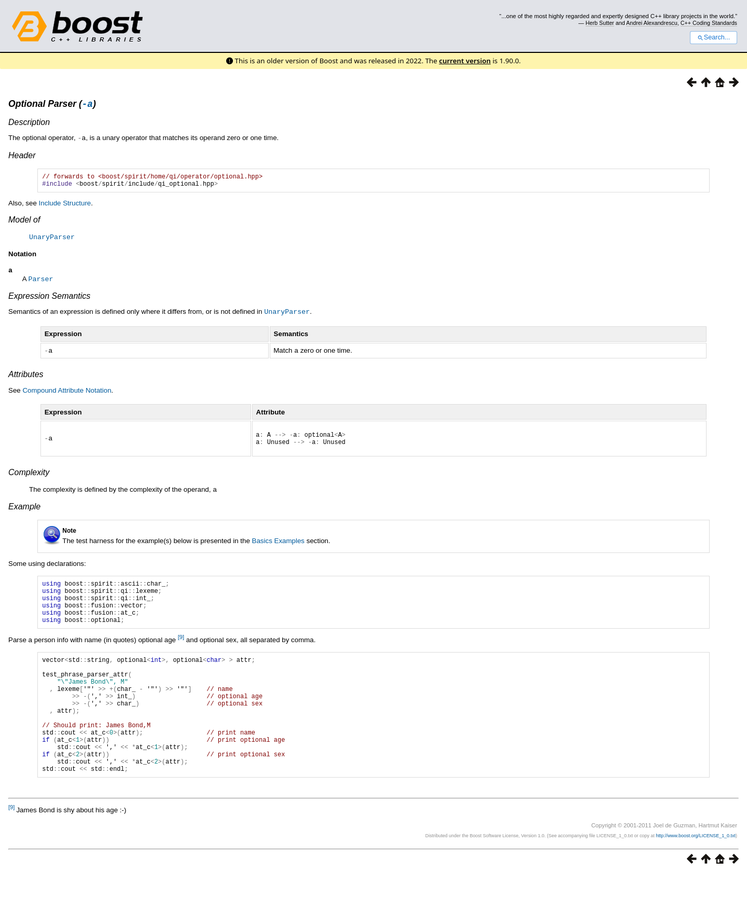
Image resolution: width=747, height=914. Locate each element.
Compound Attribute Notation (66, 393)
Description (29, 123)
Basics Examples (278, 546)
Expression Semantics (49, 300)
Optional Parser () (52, 105)
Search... (713, 37)
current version (465, 60)
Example (24, 512)
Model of (24, 223)
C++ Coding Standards (709, 23)
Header (21, 156)
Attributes (26, 377)
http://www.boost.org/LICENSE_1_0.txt (696, 875)
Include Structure (65, 207)
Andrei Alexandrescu (651, 23)
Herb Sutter (600, 23)
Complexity (28, 478)
